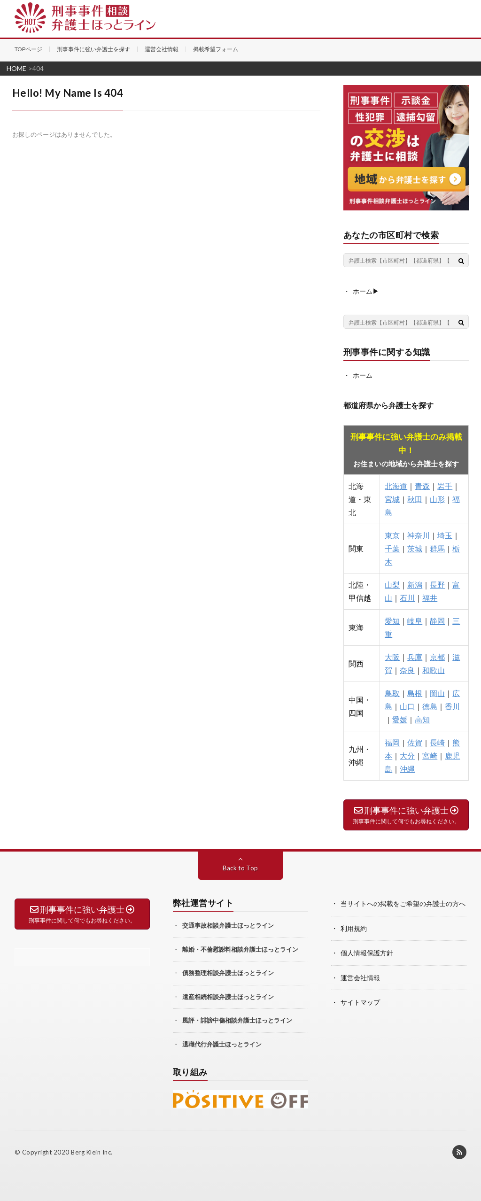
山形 (437, 498)
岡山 (437, 692)
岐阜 (414, 620)
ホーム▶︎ (366, 290)
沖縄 (407, 768)
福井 (429, 597)
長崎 (437, 741)
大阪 (392, 656)
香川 (452, 705)
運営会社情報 (161, 49)
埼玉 (444, 534)
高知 (422, 718)
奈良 (407, 669)
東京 (392, 534)
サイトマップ (360, 1001)
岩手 (444, 485)
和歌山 (433, 669)
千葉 (392, 547)
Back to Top (240, 867)
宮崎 (429, 755)
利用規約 (354, 927)
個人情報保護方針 (367, 952)
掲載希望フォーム (215, 49)
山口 (407, 705)
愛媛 (399, 718)
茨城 (414, 547)
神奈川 (418, 534)
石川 (407, 597)
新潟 (414, 584)
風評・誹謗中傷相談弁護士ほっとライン (237, 1019)
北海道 (396, 485)
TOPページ (28, 49)
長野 (437, 584)
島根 (414, 692)
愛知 (392, 620)
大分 (407, 755)
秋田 (414, 498)
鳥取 (392, 692)
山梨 (392, 584)
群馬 (437, 547)
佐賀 (414, 741)
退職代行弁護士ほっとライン (222, 1043)
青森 (422, 485)
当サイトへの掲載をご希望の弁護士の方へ (403, 903)
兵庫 (414, 656)
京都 (437, 656)
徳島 (429, 705)
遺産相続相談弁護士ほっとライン (228, 996)
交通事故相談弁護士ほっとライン (228, 925)
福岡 (392, 741)
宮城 (392, 498)
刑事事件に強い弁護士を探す (93, 49)
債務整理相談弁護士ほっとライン (228, 972)
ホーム (362, 375)
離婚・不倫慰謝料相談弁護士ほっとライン (240, 949)
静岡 (437, 620)
